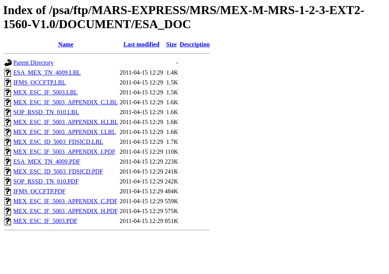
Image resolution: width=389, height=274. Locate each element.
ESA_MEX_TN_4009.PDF (46, 161)
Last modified (141, 44)
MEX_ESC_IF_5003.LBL (45, 92)
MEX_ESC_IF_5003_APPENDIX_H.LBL (65, 122)
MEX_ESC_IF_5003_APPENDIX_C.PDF (65, 201)
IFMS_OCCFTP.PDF (39, 191)
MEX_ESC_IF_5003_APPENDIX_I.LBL (64, 132)
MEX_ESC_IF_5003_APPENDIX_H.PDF (65, 211)
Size (171, 44)
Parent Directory (33, 62)
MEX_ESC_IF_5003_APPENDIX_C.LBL (65, 102)
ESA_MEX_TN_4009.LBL (47, 72)
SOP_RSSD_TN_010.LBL (46, 112)
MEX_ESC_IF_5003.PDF (45, 221)
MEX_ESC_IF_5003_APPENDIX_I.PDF (64, 151)
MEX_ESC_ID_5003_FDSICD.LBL (58, 142)
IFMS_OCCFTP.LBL (39, 82)
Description (195, 44)
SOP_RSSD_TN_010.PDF (46, 181)
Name (65, 44)
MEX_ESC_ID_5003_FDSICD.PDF (58, 171)
